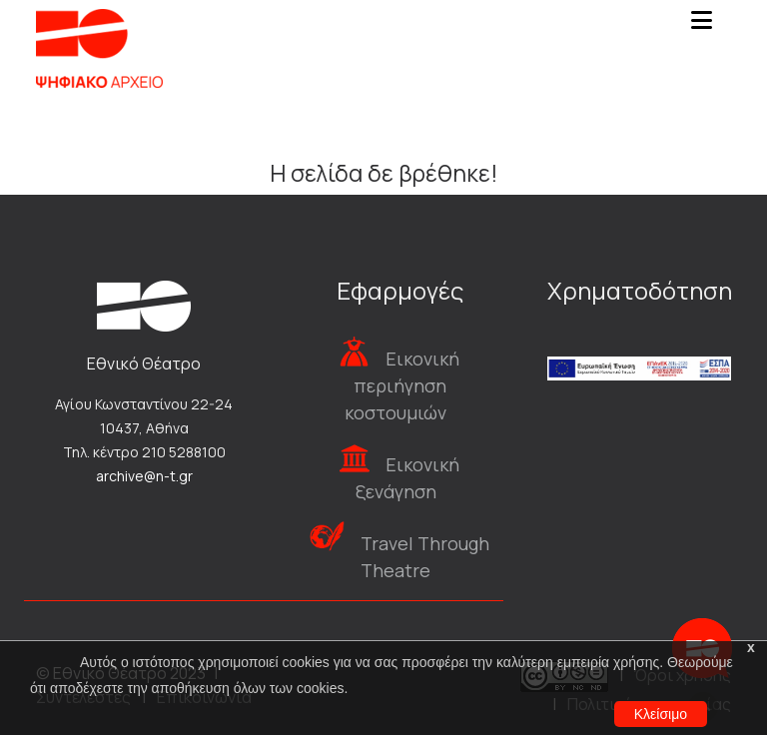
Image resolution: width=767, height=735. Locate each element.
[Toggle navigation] (701, 26)
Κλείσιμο (660, 714)
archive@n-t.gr (144, 475)
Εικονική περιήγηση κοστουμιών (402, 385)
